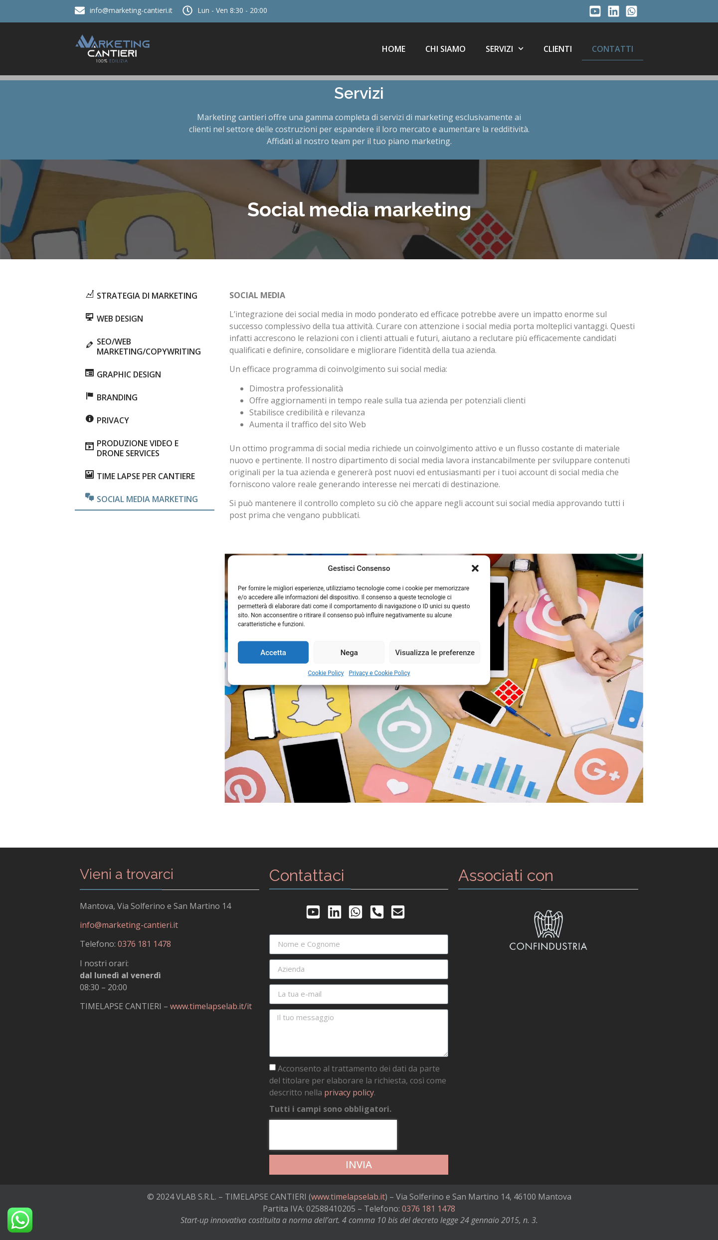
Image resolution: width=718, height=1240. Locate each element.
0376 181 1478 (144, 943)
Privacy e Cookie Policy (379, 673)
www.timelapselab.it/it (211, 1006)
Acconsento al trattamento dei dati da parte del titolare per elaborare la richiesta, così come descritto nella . (357, 1080)
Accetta (273, 652)
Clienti (557, 48)
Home (393, 48)
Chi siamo (445, 48)
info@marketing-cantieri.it (129, 924)
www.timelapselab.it (348, 1196)
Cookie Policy (326, 673)
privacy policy (349, 1091)
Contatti (612, 48)
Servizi (505, 48)
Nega (349, 652)
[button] (475, 568)
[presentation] (333, 1135)
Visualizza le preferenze (435, 652)
